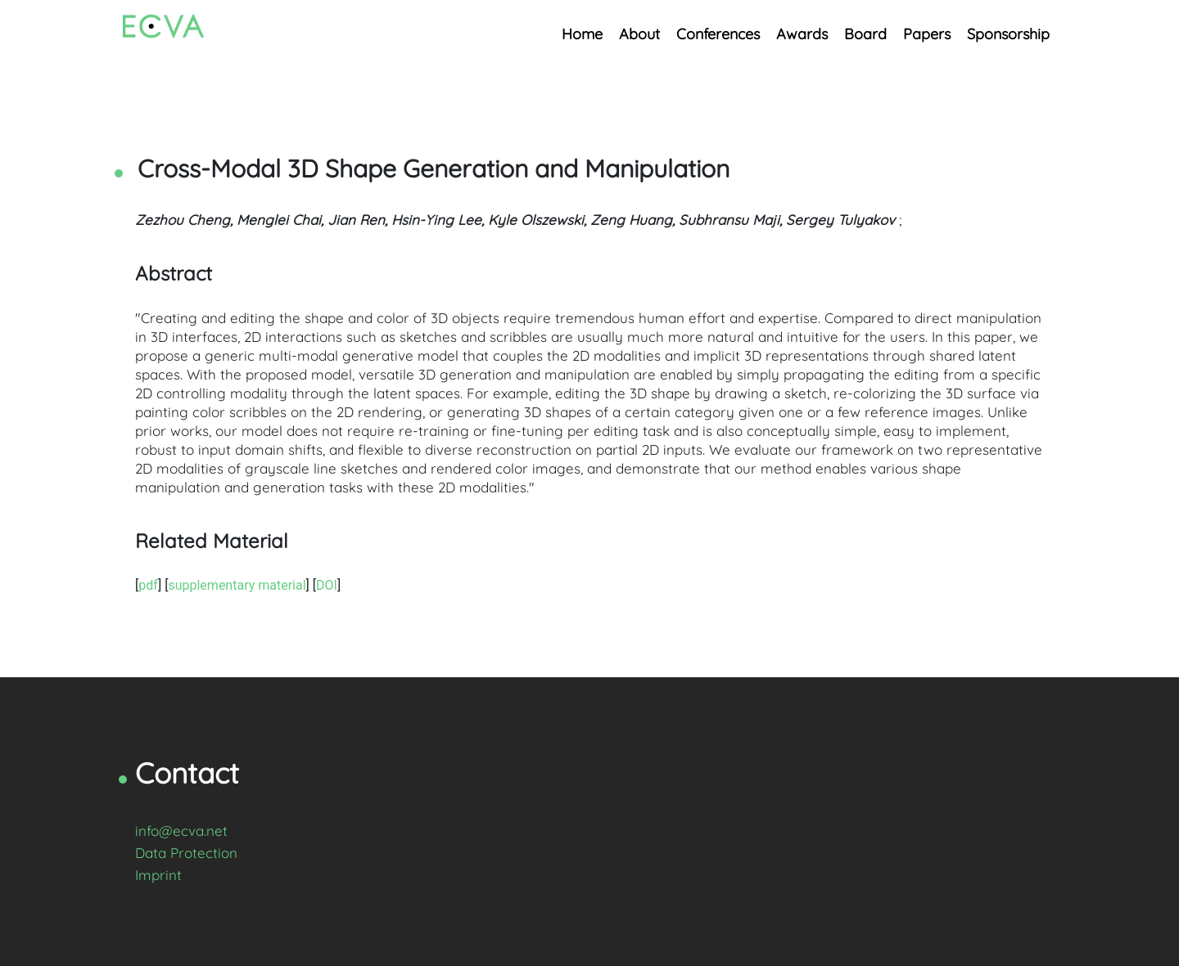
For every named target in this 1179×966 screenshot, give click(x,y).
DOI (326, 585)
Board (865, 34)
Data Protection (186, 852)
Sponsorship (1008, 34)
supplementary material (236, 585)
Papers (927, 34)
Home (582, 34)
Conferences (718, 34)
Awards (802, 34)
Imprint (158, 874)
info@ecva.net (181, 830)
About (639, 34)
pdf (148, 585)
